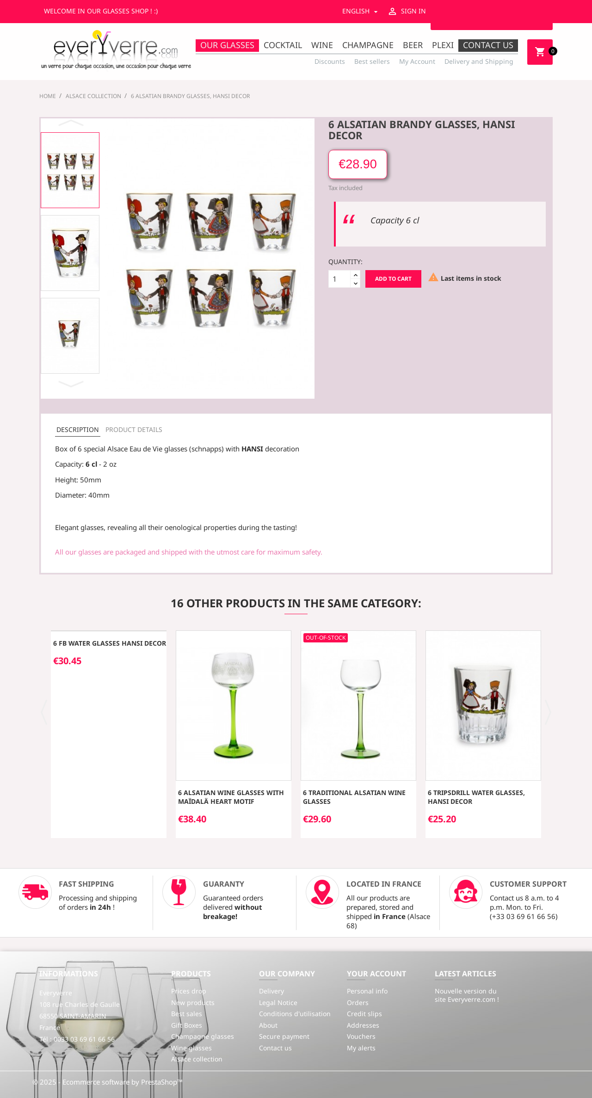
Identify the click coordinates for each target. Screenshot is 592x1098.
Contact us (488, 44)
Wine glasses (191, 1047)
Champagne (368, 44)
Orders (358, 1002)
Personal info (367, 991)
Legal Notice (278, 1002)
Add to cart (393, 279)
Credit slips (364, 1013)
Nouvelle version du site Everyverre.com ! (467, 995)
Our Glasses (227, 44)
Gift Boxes (186, 1025)
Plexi (443, 44)
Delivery (271, 991)
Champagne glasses (202, 1036)
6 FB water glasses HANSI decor (109, 643)
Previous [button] (72, 122)
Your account (376, 973)
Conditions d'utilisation (295, 1013)
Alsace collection (196, 1059)
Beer (413, 44)
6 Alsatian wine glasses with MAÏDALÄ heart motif (231, 797)
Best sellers (372, 61)
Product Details (133, 429)
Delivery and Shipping (478, 61)
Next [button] (72, 383)
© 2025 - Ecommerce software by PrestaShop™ (107, 1081)
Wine (322, 44)
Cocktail (283, 44)
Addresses (363, 1025)
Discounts (329, 61)
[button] (44, 711)
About (268, 1025)
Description (77, 429)
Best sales (186, 1013)
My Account (417, 61)
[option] (70, 170)
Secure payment (284, 1036)
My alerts (361, 1047)
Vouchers (361, 1036)
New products (193, 1002)
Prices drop (188, 991)
